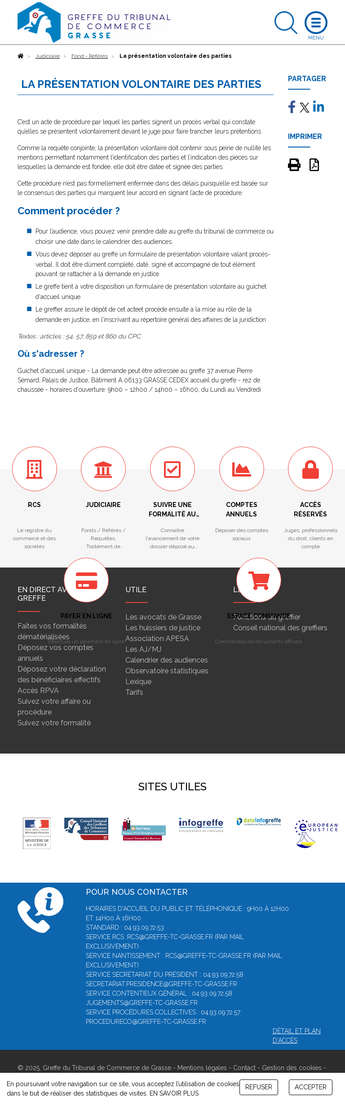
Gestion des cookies (292, 1067)
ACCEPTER (311, 1087)
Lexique (138, 681)
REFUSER (258, 1087)
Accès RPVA (38, 690)
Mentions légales (202, 1067)
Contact (244, 1067)
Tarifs (134, 692)
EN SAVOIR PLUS (174, 1093)
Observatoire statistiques (166, 671)
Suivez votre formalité (54, 723)
